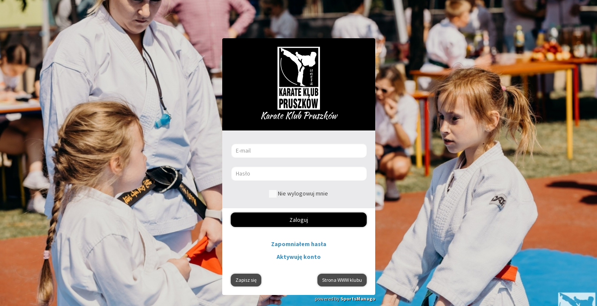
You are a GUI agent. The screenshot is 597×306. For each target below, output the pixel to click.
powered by (345, 298)
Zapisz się (246, 280)
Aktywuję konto (299, 257)
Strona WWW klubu (342, 280)
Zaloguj (298, 220)
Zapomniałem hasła (298, 244)
